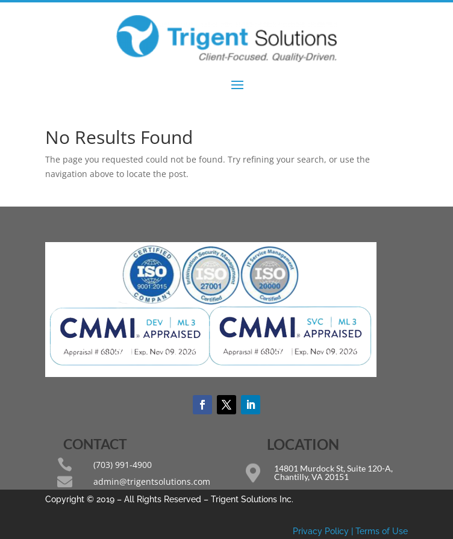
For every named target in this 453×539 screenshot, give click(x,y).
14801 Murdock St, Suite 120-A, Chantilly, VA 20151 (333, 472)
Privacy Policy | (324, 531)
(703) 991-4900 (122, 464)
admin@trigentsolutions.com (151, 481)
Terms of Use (381, 531)
